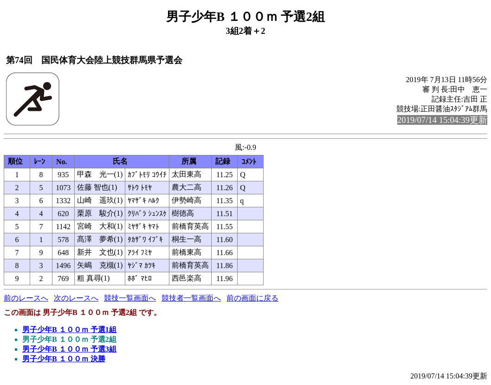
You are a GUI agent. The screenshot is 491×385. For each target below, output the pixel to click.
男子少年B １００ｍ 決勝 (63, 359)
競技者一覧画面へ (191, 298)
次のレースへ (76, 298)
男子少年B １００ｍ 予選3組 (69, 349)
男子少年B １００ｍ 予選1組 (69, 330)
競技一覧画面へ (130, 298)
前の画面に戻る (252, 298)
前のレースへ (26, 298)
